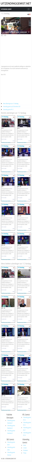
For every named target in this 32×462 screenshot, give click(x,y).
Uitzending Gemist (6, 9)
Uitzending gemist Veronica (11, 453)
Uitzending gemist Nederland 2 (11, 427)
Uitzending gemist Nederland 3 (11, 432)
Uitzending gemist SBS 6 (11, 448)
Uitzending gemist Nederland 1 (11, 422)
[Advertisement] (15, 49)
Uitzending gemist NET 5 (11, 443)
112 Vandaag (5, 13)
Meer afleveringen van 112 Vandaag (10, 103)
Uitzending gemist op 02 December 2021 (11, 106)
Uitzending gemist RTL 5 (8, 109)
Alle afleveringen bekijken (6, 142)
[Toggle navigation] (28, 9)
